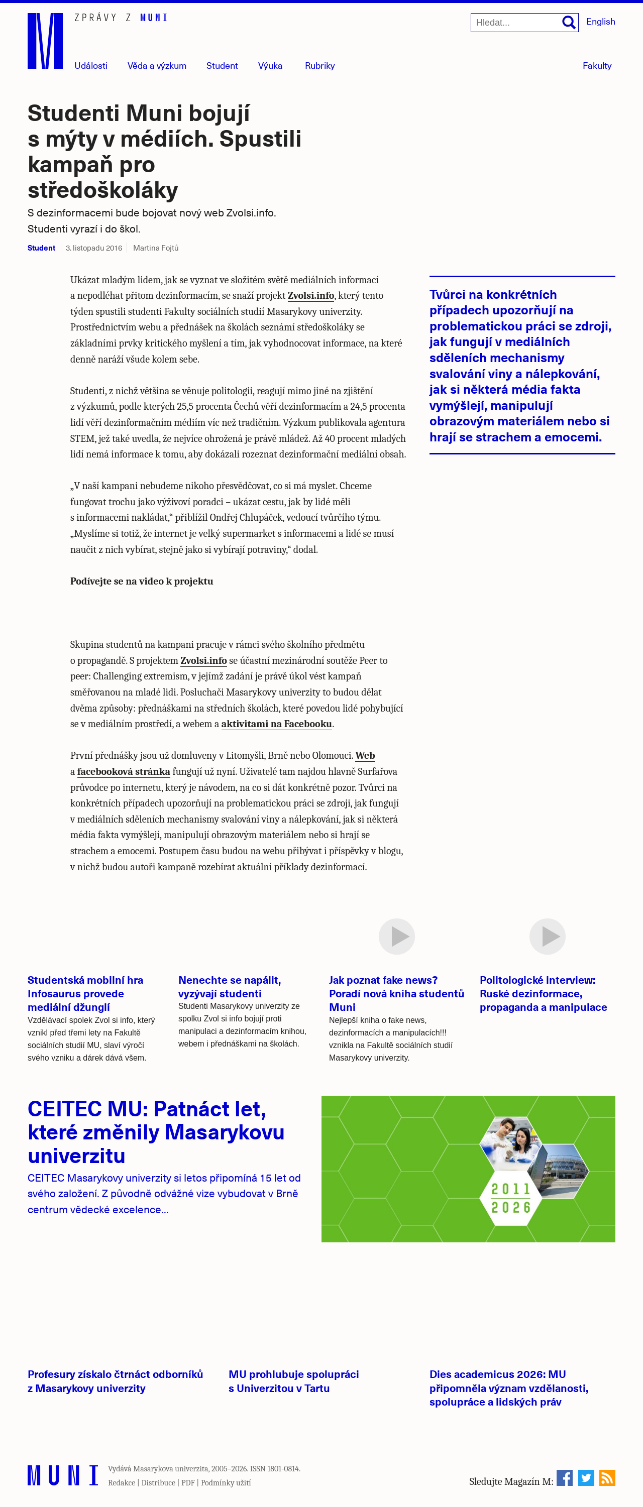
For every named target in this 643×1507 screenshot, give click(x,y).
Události (91, 65)
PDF (188, 1482)
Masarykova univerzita (170, 1468)
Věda (157, 65)
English (600, 21)
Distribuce (158, 1482)
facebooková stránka (123, 771)
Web (365, 755)
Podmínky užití (226, 1482)
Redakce (121, 1482)
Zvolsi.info (311, 295)
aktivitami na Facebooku (277, 724)
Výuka (270, 65)
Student (222, 65)
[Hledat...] (525, 22)
